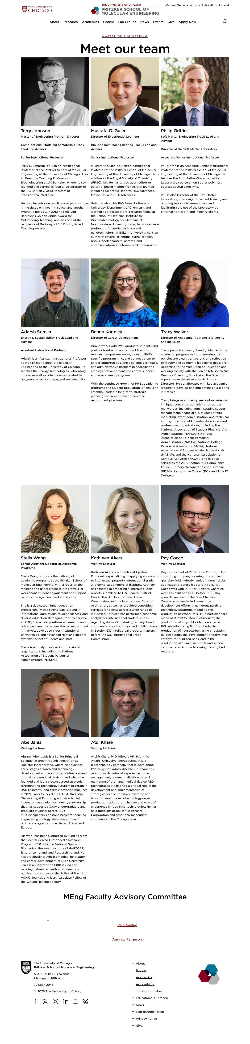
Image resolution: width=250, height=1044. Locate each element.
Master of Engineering (125, 36)
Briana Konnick (106, 331)
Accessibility (145, 984)
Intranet (224, 5)
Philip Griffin (174, 130)
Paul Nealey (127, 925)
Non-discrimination (150, 1011)
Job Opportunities (149, 991)
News (140, 1004)
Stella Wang (33, 557)
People (141, 970)
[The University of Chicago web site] (55, 9)
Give (139, 1025)
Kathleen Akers (106, 557)
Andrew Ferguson (127, 939)
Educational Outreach (152, 998)
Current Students (177, 5)
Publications (209, 5)
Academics (144, 977)
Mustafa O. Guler (108, 130)
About (140, 963)
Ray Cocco (172, 557)
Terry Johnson (35, 130)
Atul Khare (102, 742)
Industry (195, 5)
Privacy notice (146, 1018)
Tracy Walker (174, 331)
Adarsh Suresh (36, 331)
